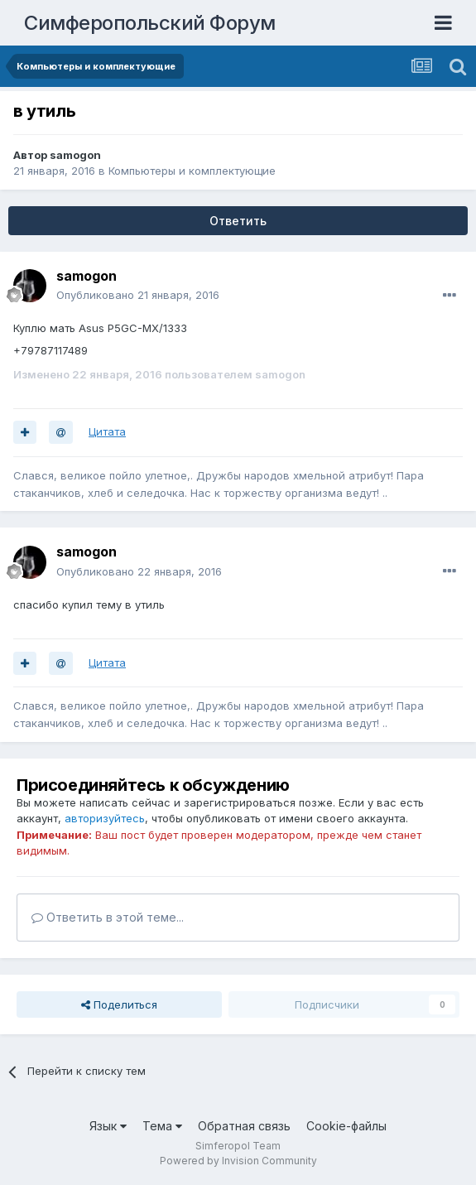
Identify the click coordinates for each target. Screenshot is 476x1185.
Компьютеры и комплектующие (192, 170)
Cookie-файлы (346, 1126)
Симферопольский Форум (150, 23)
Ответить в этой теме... (107, 917)
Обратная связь (244, 1126)
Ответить (238, 221)
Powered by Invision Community (238, 1160)
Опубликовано (137, 294)
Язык (108, 1126)
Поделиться (119, 1004)
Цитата (107, 431)
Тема (162, 1126)
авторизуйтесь (105, 818)
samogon (75, 154)
